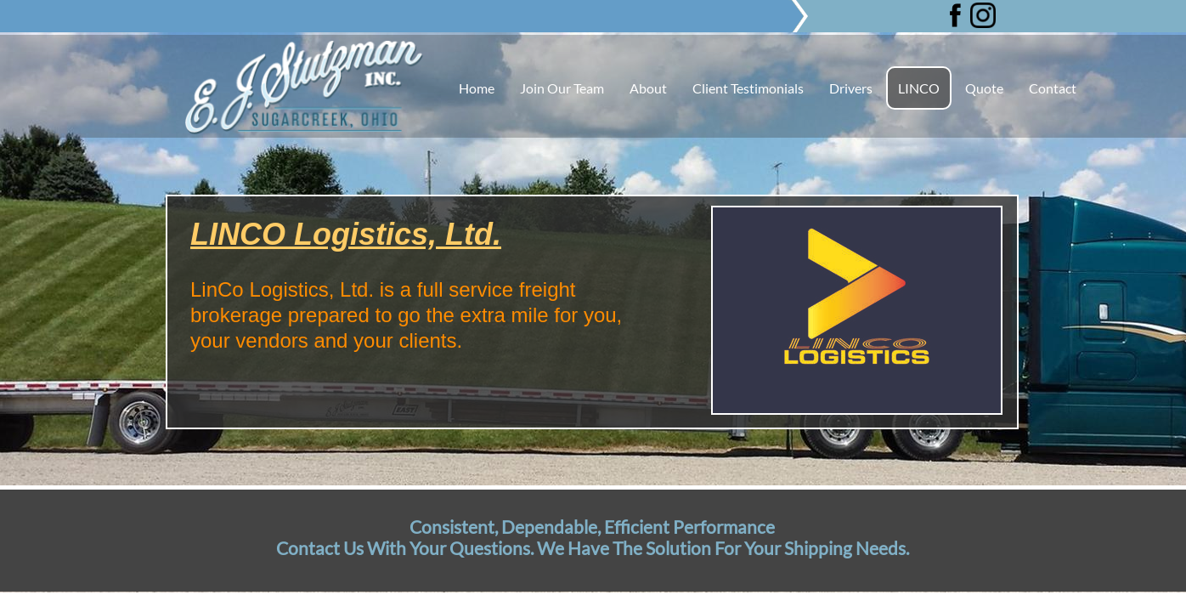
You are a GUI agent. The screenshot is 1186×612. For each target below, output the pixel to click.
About (648, 88)
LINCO (919, 88)
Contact (1052, 88)
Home (476, 88)
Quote (984, 88)
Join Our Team (562, 88)
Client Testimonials (748, 88)
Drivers (851, 88)
